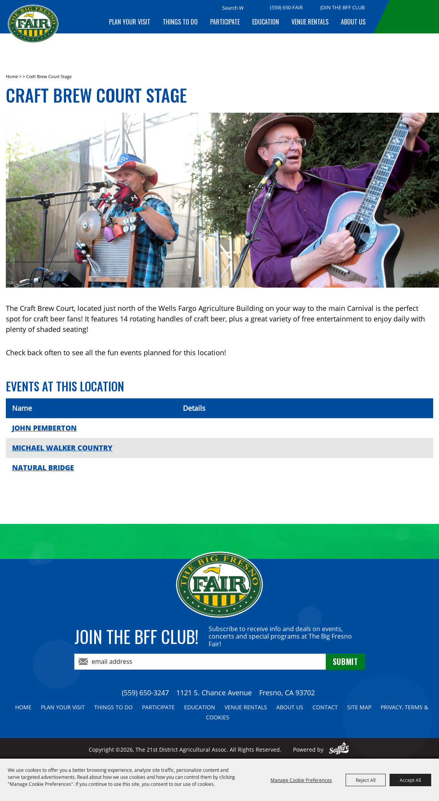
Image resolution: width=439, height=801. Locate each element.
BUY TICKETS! (412, 17)
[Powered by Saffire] (339, 749)
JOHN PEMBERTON (44, 428)
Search (253, 8)
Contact (325, 707)
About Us (353, 21)
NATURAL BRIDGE (43, 467)
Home (12, 76)
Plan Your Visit (129, 21)
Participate (225, 21)
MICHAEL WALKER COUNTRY (62, 447)
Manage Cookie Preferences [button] (301, 780)
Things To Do (180, 21)
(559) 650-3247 (145, 692)
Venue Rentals (309, 21)
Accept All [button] (410, 780)
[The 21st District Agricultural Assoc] (33, 30)
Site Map (359, 707)
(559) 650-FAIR (286, 7)
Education (265, 21)
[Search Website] (233, 7)
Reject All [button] (366, 780)
